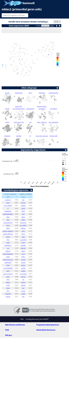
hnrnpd (23, 262)
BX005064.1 (8, 211)
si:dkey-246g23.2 (8, 234)
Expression (45, 26)
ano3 (8, 271)
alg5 (23, 296)
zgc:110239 (23, 274)
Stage (52, 26)
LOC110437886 (8, 268)
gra (23, 279)
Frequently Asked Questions (47, 325)
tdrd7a (23, 265)
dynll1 (23, 257)
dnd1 (23, 237)
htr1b (8, 217)
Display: (38, 25)
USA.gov (8, 335)
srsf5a (23, 220)
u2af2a (23, 271)
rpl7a (23, 231)
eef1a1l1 (23, 248)
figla (8, 240)
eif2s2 (23, 211)
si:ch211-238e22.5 (8, 231)
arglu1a (23, 282)
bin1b (8, 277)
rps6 (23, 214)
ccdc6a (23, 259)
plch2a (8, 237)
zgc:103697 (23, 225)
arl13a (8, 288)
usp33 (8, 203)
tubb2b (23, 228)
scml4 (8, 285)
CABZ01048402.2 (8, 254)
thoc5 (23, 234)
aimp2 (23, 251)
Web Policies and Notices (15, 325)
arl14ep (23, 285)
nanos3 (23, 203)
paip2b (23, 268)
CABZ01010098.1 (8, 214)
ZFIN (57, 21)
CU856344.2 (8, 262)
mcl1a (23, 242)
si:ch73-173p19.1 (8, 274)
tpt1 (23, 200)
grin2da (8, 296)
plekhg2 (8, 251)
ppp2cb (23, 277)
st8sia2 (8, 282)
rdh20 (8, 228)
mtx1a (8, 225)
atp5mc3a (23, 222)
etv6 (8, 279)
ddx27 (23, 217)
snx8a (8, 242)
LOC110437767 (8, 222)
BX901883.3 (8, 245)
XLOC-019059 (8, 205)
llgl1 (8, 291)
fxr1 (23, 288)
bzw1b (23, 291)
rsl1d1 (23, 208)
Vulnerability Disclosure (45, 330)
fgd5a (8, 265)
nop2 (23, 254)
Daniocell (28, 3)
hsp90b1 (23, 245)
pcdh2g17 (8, 200)
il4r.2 (8, 220)
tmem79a (8, 294)
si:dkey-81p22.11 (8, 259)
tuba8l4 (23, 205)
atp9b (8, 257)
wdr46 (23, 294)
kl (7, 208)
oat (8, 248)
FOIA (7, 330)
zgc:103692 (23, 240)
